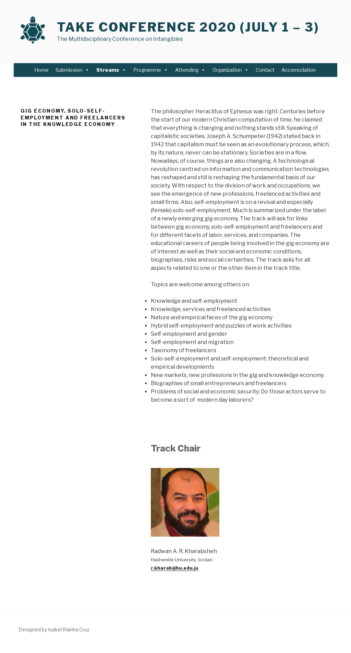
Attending (190, 70)
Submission (72, 70)
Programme (150, 70)
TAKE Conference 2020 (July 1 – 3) (188, 27)
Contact (265, 70)
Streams (111, 70)
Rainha (70, 629)
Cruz (83, 629)
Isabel (55, 629)
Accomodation (299, 70)
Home (41, 70)
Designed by (33, 629)
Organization (231, 70)
